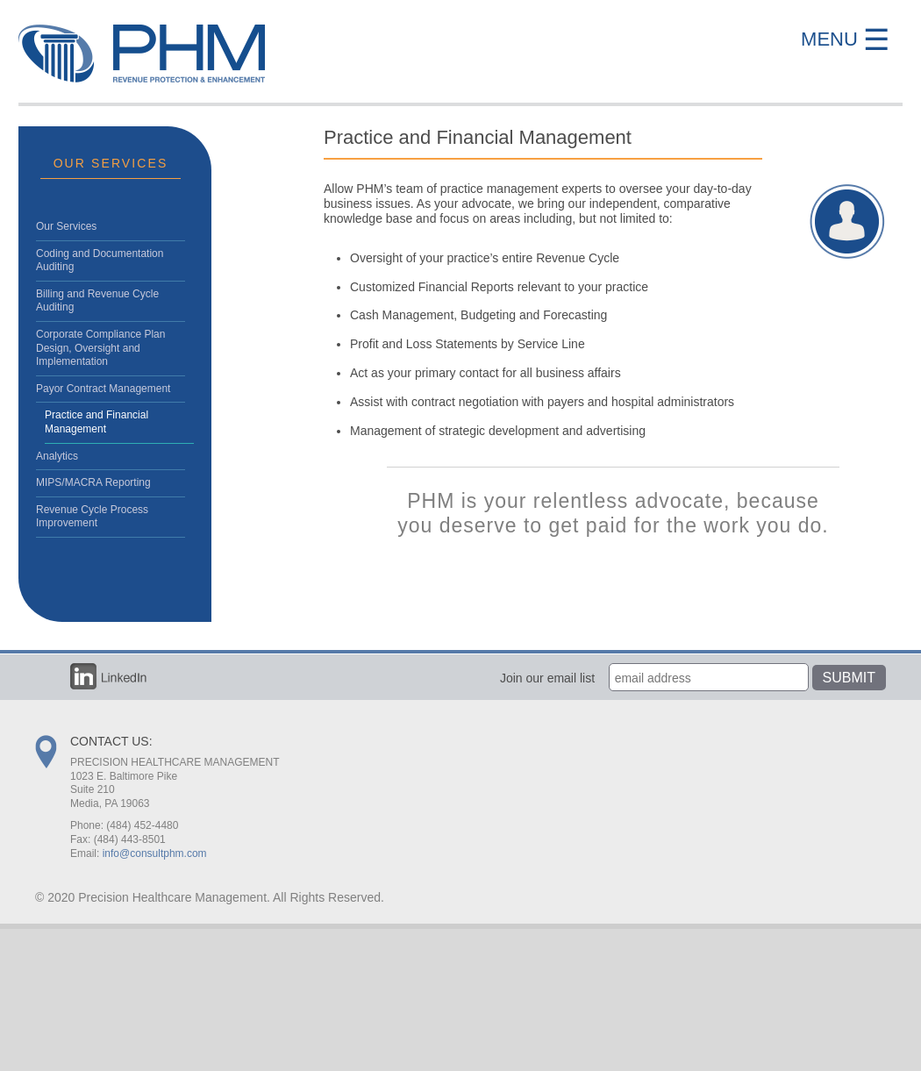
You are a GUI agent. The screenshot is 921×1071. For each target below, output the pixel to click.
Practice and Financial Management (96, 422)
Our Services (66, 226)
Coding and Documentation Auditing (99, 260)
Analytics (57, 456)
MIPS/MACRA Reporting (93, 482)
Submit (849, 677)
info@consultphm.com (155, 853)
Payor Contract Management (103, 388)
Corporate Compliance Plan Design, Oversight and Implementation (100, 348)
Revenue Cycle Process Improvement (92, 516)
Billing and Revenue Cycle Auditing (97, 301)
